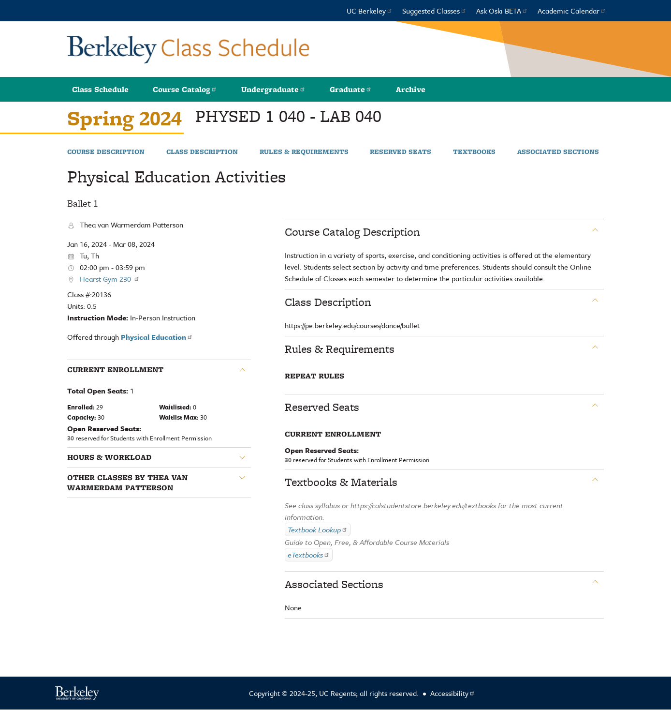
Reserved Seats (400, 152)
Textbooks (474, 152)
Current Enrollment (115, 370)
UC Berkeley (370, 10)
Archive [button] (410, 89)
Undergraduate (273, 89)
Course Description (106, 152)
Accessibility (452, 693)
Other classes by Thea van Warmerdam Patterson (127, 483)
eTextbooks (309, 554)
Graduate (351, 89)
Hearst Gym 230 (110, 278)
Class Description (202, 152)
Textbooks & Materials (341, 482)
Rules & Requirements (304, 152)
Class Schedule (100, 89)
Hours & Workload (109, 457)
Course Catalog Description (352, 232)
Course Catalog (185, 89)
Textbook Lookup (318, 529)
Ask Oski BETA (502, 10)
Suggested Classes (434, 10)
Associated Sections (558, 152)
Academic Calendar (572, 10)
